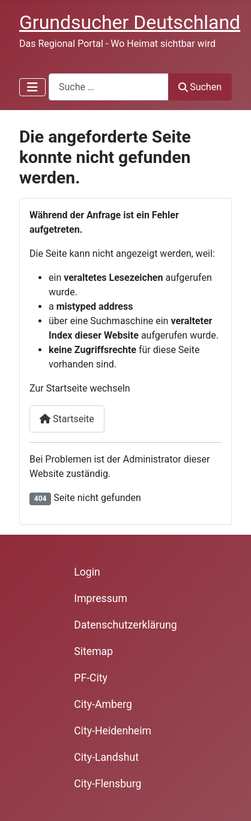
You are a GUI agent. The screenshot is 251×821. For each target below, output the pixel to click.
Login (87, 572)
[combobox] (109, 86)
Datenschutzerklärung (125, 625)
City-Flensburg (107, 784)
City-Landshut (106, 757)
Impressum (100, 598)
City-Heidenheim (112, 731)
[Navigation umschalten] (32, 87)
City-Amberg (103, 704)
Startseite (67, 419)
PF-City (90, 678)
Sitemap (93, 651)
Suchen (200, 87)
